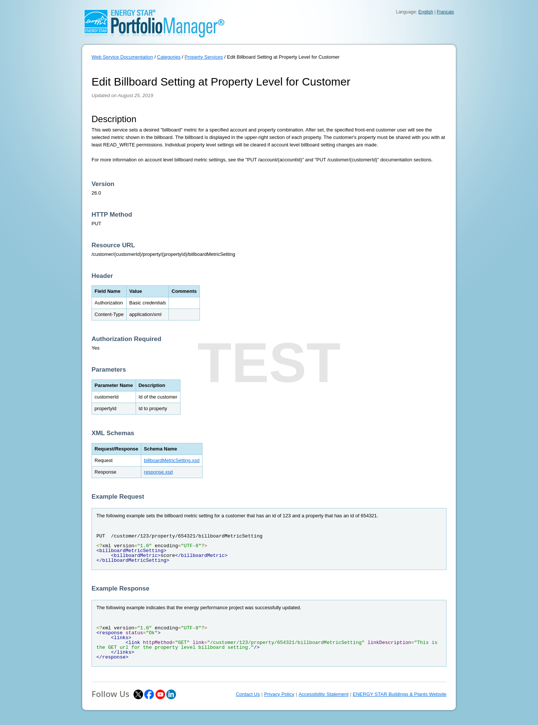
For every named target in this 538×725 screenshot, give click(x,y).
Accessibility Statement (324, 694)
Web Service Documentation (122, 57)
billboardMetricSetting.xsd (172, 460)
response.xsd (158, 472)
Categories (168, 57)
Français (445, 12)
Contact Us (248, 694)
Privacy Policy (279, 694)
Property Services (204, 57)
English (425, 12)
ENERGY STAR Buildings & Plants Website (399, 694)
